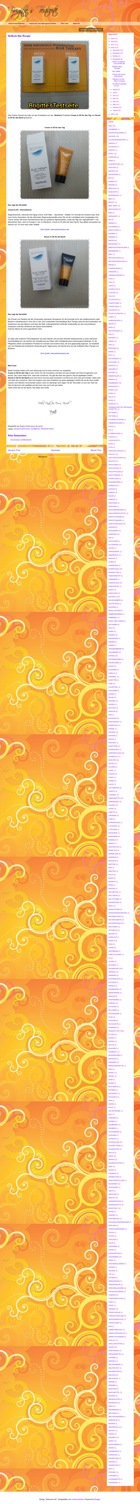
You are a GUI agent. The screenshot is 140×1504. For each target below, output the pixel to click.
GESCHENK (112, 503)
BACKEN (111, 171)
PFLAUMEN (112, 1010)
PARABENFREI (113, 989)
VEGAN (111, 1347)
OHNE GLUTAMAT (115, 954)
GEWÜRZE (112, 534)
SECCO (111, 1152)
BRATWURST (113, 244)
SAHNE (111, 1104)
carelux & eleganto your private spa (118, 62)
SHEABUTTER (113, 1177)
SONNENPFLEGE (114, 1201)
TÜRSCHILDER (113, 1323)
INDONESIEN (113, 638)
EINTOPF (111, 372)
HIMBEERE (112, 617)
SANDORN (112, 1118)
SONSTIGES (112, 1208)
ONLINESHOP (113, 968)
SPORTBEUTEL (114, 1218)
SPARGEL (112, 1215)
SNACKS (111, 1198)
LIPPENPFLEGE (114, 822)
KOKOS (111, 739)
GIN (109, 538)
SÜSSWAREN (113, 1257)
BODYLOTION (113, 230)
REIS (110, 1069)
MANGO (111, 843)
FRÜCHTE (112, 461)
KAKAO (111, 666)
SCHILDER (112, 1135)
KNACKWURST (113, 722)
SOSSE (111, 1211)
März (114, 104)
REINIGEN (112, 1059)
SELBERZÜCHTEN (115, 1163)
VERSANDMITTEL (114, 1354)
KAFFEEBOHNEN (114, 659)
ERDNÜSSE (112, 386)
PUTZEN (111, 1034)
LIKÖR (110, 809)
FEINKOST (112, 404)
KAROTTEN (112, 680)
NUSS (110, 944)
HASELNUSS (113, 593)
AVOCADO (112, 167)
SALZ (110, 1114)
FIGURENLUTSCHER (116, 419)
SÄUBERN (112, 1128)
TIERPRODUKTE (114, 1284)
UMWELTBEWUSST (115, 1330)
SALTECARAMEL (114, 1111)
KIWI (110, 715)
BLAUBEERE (113, 226)
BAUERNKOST (113, 195)
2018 (113, 41)
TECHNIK (111, 1271)
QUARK (111, 1038)
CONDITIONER (113, 303)
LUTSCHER (112, 829)
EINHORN (112, 369)
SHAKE (111, 1170)
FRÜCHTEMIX (113, 465)
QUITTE (111, 1045)
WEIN (110, 1406)
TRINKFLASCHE (114, 1312)
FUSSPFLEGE (113, 478)
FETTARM (112, 412)
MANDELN (112, 840)
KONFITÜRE (112, 746)
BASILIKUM (112, 192)
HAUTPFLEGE (113, 604)
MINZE (110, 878)
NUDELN (111, 941)
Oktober (116, 56)
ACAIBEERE (112, 129)
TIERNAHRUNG (114, 1281)
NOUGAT (111, 934)
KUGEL (111, 770)
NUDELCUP (112, 937)
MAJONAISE (112, 833)
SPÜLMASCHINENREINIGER (118, 1222)
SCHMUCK (112, 1139)
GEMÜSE (111, 499)
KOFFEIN (111, 736)
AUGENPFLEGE (114, 164)
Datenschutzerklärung (17, 23)
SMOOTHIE (112, 1194)
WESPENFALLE (114, 1427)
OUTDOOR (112, 982)
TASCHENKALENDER (116, 1264)
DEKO (110, 327)
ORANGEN (112, 975)
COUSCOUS (112, 310)
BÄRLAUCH (112, 188)
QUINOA (111, 1041)
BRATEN (111, 240)
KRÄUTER (112, 760)
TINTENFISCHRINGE (115, 1291)
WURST (111, 1441)
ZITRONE (111, 1472)
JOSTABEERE (113, 652)
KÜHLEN (111, 774)
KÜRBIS (111, 781)
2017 (113, 44)
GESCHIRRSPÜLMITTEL (117, 513)
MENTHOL (112, 871)
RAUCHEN (112, 1048)
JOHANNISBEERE (114, 649)
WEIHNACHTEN (114, 1399)
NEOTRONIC (113, 927)
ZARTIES (111, 1462)
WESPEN (111, 1423)
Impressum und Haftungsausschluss (42, 23)
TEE (109, 1274)
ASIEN (110, 160)
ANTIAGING (112, 147)
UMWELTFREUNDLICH (116, 1333)
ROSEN (111, 1083)
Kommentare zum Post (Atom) (59, 457)
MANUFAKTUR (113, 847)
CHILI (110, 282)
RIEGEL (111, 1076)
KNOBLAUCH (113, 725)
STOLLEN (112, 1239)
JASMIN (111, 645)
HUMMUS (111, 635)
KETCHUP (112, 708)
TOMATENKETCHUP (115, 1298)
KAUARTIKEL (113, 687)
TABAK (110, 1260)
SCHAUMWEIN (113, 1132)
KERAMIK (111, 701)
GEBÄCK (111, 492)
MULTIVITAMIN (113, 899)
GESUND (111, 527)
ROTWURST (112, 1093)
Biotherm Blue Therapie (117, 67)
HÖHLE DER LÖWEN (115, 621)
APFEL (110, 153)
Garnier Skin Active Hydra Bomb (118, 75)
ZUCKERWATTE (114, 1479)
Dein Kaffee (116, 71)
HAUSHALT (112, 597)
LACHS (111, 784)
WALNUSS (112, 1375)
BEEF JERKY (113, 206)
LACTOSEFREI (113, 788)
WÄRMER (112, 1385)
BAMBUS (111, 181)
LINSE (110, 819)
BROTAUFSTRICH (114, 258)
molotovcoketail (78, 1499)
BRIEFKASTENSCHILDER (117, 247)
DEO (110, 334)
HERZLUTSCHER (114, 610)
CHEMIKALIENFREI (115, 275)
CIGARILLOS (113, 289)
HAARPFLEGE (113, 569)
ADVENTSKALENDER (116, 133)
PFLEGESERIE (113, 1014)
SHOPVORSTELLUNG (116, 1180)
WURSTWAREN (114, 1444)
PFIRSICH (112, 1003)
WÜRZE (111, 1448)
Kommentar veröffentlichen (21, 440)
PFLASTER (112, 1007)
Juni (114, 95)
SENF (110, 1166)
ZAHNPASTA (112, 1455)
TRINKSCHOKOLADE (116, 1316)
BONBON (111, 237)
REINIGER (112, 1062)
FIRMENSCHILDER (115, 423)
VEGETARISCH (113, 1350)
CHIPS (110, 286)
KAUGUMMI (112, 690)
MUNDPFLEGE (113, 902)
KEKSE (111, 697)
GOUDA (111, 548)
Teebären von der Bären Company (118, 80)
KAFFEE (111, 656)
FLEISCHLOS (113, 440)
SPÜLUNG (112, 1225)
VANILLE (111, 1340)
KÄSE (110, 683)
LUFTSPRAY (112, 826)
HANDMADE (112, 579)
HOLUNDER (112, 624)
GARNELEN (112, 485)
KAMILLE (111, 673)
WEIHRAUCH (113, 1403)
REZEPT (111, 1073)
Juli (114, 92)
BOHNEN (111, 233)
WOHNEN (112, 1437)
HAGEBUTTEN (113, 572)
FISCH (110, 426)
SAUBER (111, 1121)
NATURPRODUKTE (115, 923)
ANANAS (111, 143)
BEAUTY (111, 202)
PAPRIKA (111, 986)
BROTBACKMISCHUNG (116, 261)
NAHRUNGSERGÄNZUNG (117, 913)
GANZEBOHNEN (114, 482)
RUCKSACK (112, 1097)
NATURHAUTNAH (114, 916)
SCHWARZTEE (113, 1149)
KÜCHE (111, 763)
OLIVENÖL (112, 965)
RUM (110, 1100)
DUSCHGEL (112, 362)
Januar (115, 110)
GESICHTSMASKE (115, 520)
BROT (110, 254)
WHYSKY (111, 1430)
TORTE (111, 1305)
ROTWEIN (112, 1090)
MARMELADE (113, 854)
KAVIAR (111, 694)
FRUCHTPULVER (114, 472)
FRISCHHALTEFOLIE (115, 451)
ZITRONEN (112, 1476)
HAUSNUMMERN (114, 600)
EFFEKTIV (112, 365)
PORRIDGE (112, 1027)
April (114, 101)
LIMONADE (112, 815)
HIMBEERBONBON (115, 614)
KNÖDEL (111, 729)
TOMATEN (112, 1295)
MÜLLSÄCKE (113, 895)
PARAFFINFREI (113, 993)
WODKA (111, 1434)
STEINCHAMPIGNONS (116, 1229)
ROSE (110, 1079)
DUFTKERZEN (113, 358)
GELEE (111, 496)
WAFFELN (112, 1361)
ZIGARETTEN (113, 1465)
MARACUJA (112, 850)
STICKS (111, 1236)
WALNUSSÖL (113, 1378)
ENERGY (111, 379)
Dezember (116, 50)
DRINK (110, 352)
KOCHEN (111, 732)
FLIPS (110, 444)
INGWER (111, 642)
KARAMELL (112, 677)
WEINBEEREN (113, 1410)
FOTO (110, 447)
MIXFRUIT (112, 882)
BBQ (110, 199)
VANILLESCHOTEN (115, 1344)
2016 (113, 47)
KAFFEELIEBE (113, 663)
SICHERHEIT (113, 1184)
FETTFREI (112, 416)
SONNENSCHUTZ (114, 1205)
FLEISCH (111, 437)
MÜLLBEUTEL (113, 892)
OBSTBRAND (113, 951)
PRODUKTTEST (47, 429)
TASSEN (111, 1267)
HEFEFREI (112, 607)
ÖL (109, 958)
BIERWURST (113, 216)
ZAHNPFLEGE (113, 1458)
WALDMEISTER (114, 1371)
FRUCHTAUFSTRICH (115, 458)
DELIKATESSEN (114, 331)
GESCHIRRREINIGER (116, 510)
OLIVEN (111, 961)
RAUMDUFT (112, 1052)
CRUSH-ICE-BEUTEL (115, 313)
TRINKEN (111, 1309)
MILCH (110, 875)
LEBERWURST (113, 802)
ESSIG (110, 393)
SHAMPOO (112, 1173)
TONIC (110, 1302)
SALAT (110, 1107)
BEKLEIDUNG (113, 209)
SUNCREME (112, 1246)
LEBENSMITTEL (114, 798)
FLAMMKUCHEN (114, 433)
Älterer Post (96, 450)
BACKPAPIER (113, 174)
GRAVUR (111, 558)
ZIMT (110, 1469)
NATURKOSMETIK (115, 920)
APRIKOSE (112, 157)
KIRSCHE (111, 711)
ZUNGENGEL (113, 1482)
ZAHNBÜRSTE (113, 1451)
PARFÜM (111, 996)
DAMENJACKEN (114, 320)
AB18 (110, 126)
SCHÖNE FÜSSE (114, 1145)
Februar (115, 107)
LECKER (111, 805)
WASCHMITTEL (114, 1392)
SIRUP (110, 1191)
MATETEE (112, 864)
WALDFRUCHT (113, 1368)
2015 (113, 114)
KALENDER (112, 670)
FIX (109, 430)
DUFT (110, 355)
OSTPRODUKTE (114, 979)
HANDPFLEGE (113, 583)
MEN (110, 868)
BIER (110, 213)
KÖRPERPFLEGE (114, 753)
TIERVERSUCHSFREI (116, 1288)
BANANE (111, 185)
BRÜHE (111, 265)
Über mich (64, 23)
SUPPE (111, 1250)
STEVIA (111, 1232)
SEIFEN (111, 1159)
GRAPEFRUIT (113, 555)
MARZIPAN (112, 857)
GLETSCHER (113, 541)
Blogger (97, 1499)
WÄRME (111, 1382)
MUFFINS (111, 888)
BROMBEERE (113, 251)
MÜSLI (110, 906)
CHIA (110, 279)
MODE (110, 885)
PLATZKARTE (113, 1024)
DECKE (111, 324)
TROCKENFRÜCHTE (115, 1319)
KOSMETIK (35, 429)
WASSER (111, 1396)
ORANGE (111, 972)
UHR (110, 1326)
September (117, 59)
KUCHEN (111, 767)
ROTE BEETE (113, 1086)
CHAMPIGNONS (114, 268)
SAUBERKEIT (113, 1125)
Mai (114, 98)
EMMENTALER (113, 376)
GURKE (111, 562)
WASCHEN (112, 1389)
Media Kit (76, 23)
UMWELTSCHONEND (116, 1337)
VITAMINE (112, 1357)
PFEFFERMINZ (113, 1000)
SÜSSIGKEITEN (114, 1253)
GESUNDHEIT (113, 531)
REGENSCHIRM (114, 1055)
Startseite (55, 450)
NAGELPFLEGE (114, 909)
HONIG (111, 631)
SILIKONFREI (113, 1187)
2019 (113, 38)
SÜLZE (110, 1243)
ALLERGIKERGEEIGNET (117, 140)
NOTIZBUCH (112, 930)
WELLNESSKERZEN (115, 1416)
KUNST (111, 777)
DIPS (110, 345)
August (115, 89)
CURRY (111, 317)
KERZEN (111, 704)
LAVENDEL (112, 795)
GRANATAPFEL (114, 551)
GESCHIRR (112, 506)
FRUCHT (111, 454)
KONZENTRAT (113, 749)
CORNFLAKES (113, 306)
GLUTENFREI (113, 544)
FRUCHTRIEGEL (114, 475)
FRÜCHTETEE (113, 468)
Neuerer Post (14, 450)
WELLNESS (112, 1413)
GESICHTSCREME (115, 517)
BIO (109, 219)
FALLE (110, 397)
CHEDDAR (112, 272)
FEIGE (110, 400)
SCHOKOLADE (113, 1142)
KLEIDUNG (112, 718)
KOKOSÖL (112, 743)
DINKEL (111, 341)
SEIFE (110, 1156)
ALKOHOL (112, 136)
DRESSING (112, 348)
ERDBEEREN (113, 383)
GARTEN (111, 489)
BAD (110, 178)
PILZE (110, 1017)
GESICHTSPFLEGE (22, 429)
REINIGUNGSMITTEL (116, 1066)
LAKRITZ (111, 791)
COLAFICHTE (113, 299)
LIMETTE (111, 812)
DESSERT (112, 338)
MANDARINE (113, 836)
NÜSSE (111, 948)
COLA (110, 296)
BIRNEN (111, 223)
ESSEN (111, 390)
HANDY (111, 590)
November (116, 53)
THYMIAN (111, 1277)
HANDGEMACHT (114, 576)
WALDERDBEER (114, 1364)
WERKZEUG (112, 1420)
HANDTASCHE (113, 586)
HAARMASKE (113, 565)
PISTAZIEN (112, 1020)
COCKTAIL (112, 292)
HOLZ (110, 628)
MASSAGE (112, 861)
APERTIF (111, 150)
